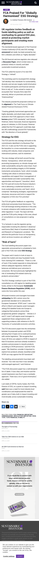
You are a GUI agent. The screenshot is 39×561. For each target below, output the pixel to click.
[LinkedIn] (3, 406)
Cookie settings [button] (8, 556)
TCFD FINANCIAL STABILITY (15, 417)
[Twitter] (7, 406)
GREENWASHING (7, 416)
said (3, 389)
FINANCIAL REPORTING (25, 414)
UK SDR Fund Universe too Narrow (13, 447)
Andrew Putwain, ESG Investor (22, 20)
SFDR (34, 416)
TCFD (3, 417)
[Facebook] (12, 406)
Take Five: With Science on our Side (13, 437)
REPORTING (28, 416)
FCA (14, 414)
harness (5, 119)
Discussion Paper (9, 62)
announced (6, 52)
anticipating (6, 298)
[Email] (16, 406)
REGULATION (18, 416)
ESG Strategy (27, 251)
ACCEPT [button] (20, 556)
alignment (7, 104)
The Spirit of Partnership (9, 427)
